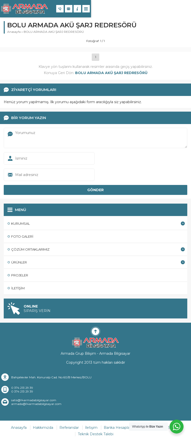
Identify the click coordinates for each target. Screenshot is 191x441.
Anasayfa (14, 32)
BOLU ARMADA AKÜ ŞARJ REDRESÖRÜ (54, 32)
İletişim (91, 427)
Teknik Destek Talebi (95, 434)
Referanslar (69, 427)
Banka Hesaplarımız (121, 427)
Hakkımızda (43, 427)
